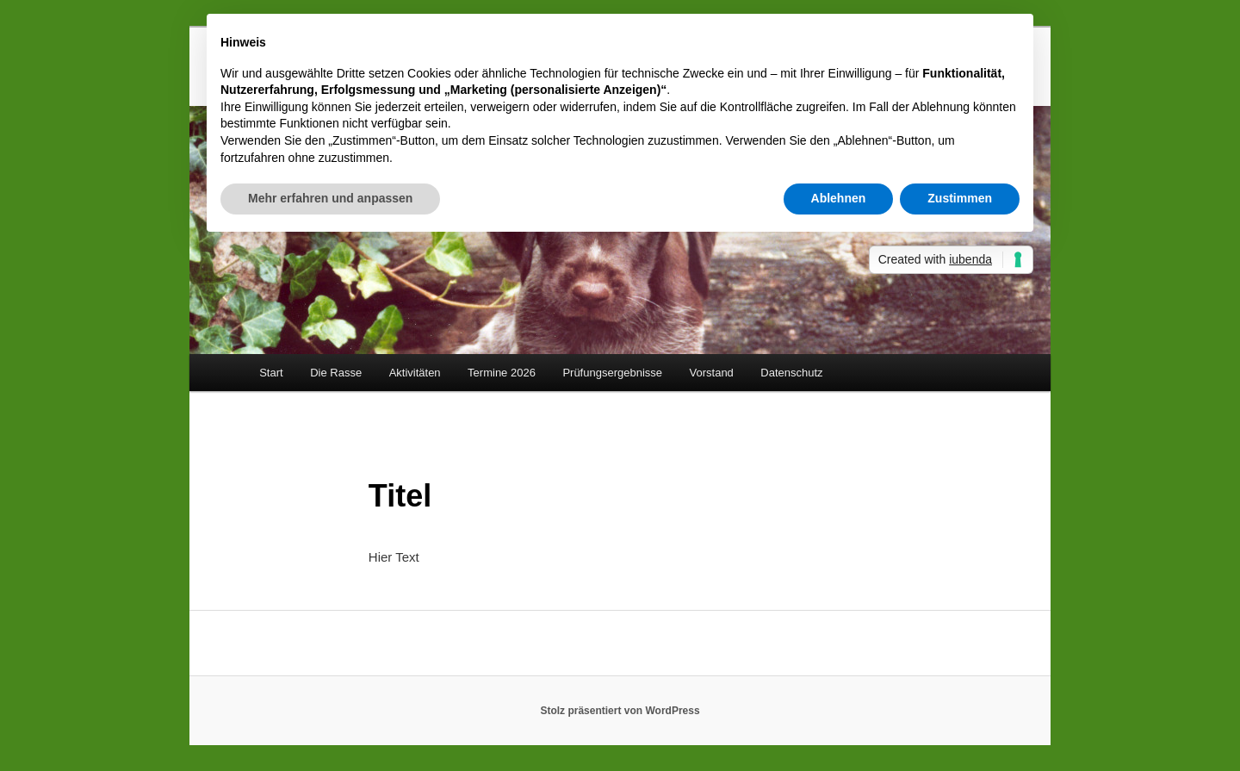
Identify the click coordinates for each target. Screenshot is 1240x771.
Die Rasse (336, 372)
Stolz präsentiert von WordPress (619, 711)
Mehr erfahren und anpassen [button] (330, 198)
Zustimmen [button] (959, 198)
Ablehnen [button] (838, 198)
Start (270, 372)
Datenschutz (791, 372)
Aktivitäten (415, 372)
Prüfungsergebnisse (612, 372)
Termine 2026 (502, 372)
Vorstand (712, 372)
